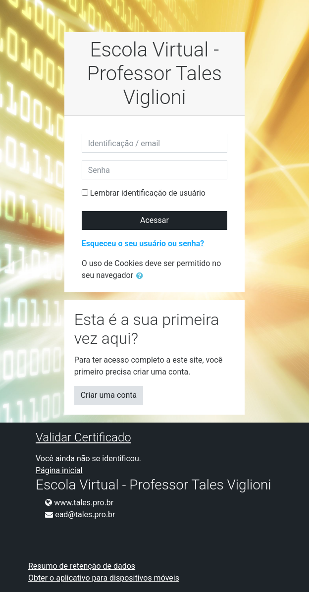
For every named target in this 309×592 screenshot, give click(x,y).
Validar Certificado (83, 437)
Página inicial (59, 470)
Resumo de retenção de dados (81, 566)
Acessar (154, 220)
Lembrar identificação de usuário (148, 193)
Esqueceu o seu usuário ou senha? (143, 243)
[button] (141, 275)
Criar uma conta (109, 395)
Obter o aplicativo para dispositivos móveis (103, 578)
